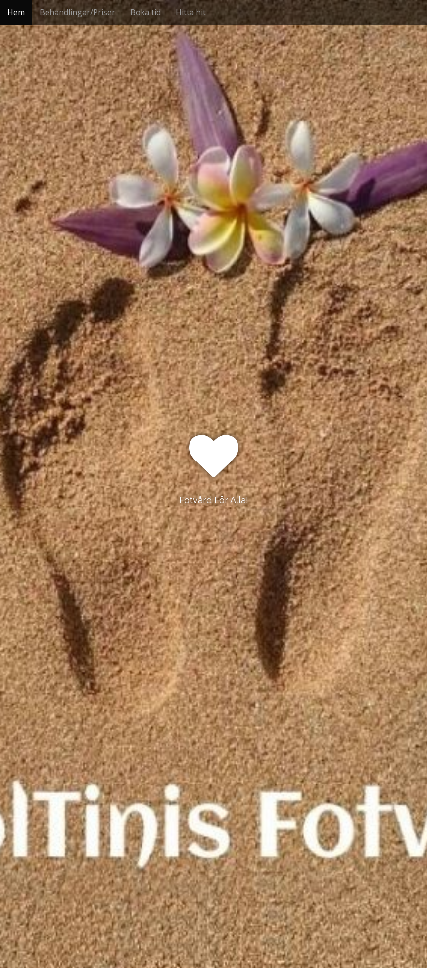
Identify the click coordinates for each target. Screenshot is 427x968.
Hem (16, 12)
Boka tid (145, 12)
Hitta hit (191, 12)
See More (214, 540)
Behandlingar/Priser (77, 12)
